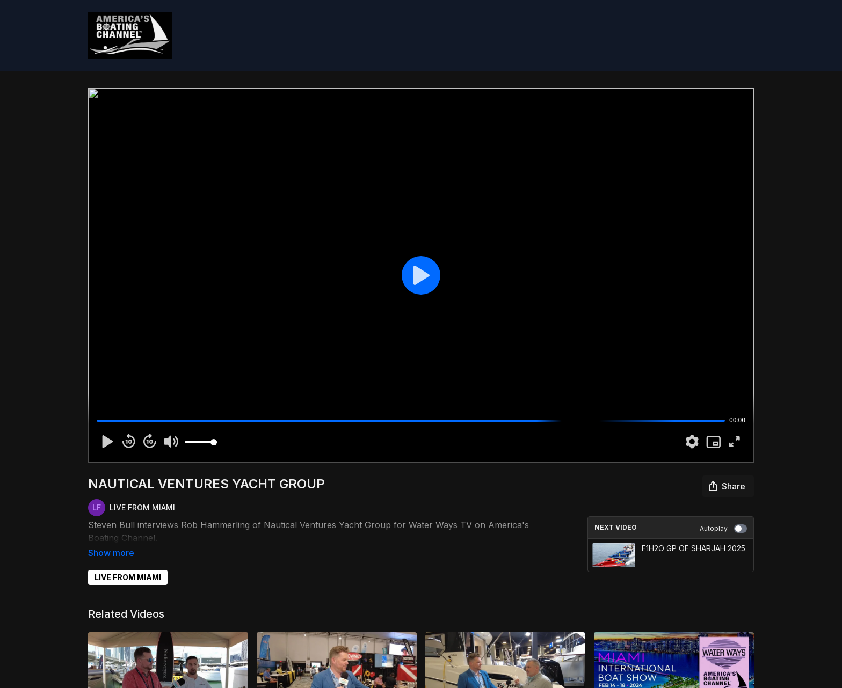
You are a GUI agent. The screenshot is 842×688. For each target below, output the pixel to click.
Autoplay (723, 528)
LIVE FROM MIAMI (128, 562)
